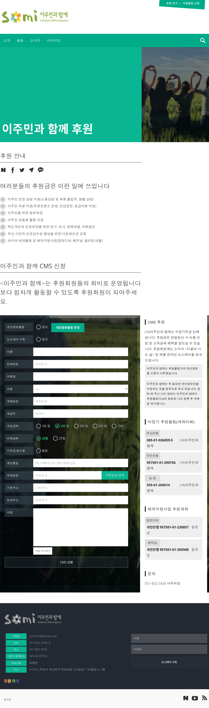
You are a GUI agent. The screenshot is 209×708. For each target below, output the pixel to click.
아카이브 (54, 40)
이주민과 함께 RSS (204, 698)
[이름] (169, 638)
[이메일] (169, 649)
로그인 (7, 699)
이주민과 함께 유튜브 (195, 698)
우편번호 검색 (114, 475)
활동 (20, 40)
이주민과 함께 (35, 16)
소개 (6, 40)
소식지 (35, 40)
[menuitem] (6, 40)
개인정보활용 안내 (68, 327)
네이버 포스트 (185, 698)
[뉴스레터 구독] (169, 662)
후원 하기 (11, 681)
